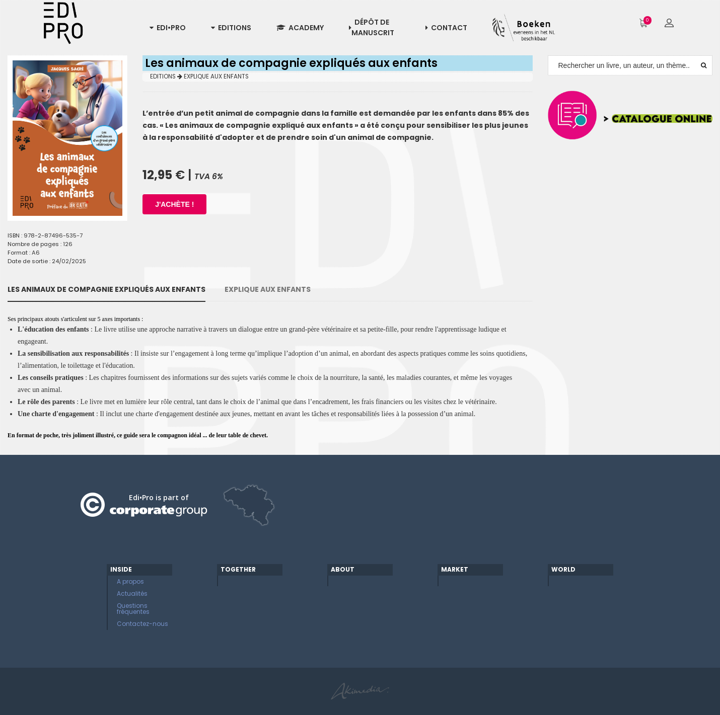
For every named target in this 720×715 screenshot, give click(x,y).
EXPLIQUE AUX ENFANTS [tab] (268, 289)
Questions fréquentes (133, 608)
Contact (446, 28)
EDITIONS (166, 76)
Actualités (132, 593)
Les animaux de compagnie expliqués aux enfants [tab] (106, 289)
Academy (300, 28)
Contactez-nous (142, 623)
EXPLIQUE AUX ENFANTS (216, 76)
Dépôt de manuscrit (371, 27)
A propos (130, 581)
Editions (231, 28)
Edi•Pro (168, 28)
